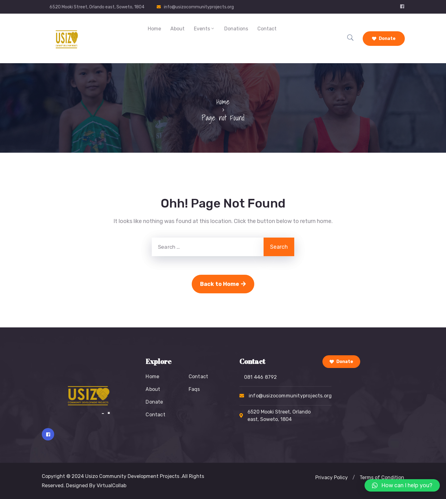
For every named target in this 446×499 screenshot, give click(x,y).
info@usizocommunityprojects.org (199, 7)
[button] (353, 477)
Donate (384, 38)
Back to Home (223, 284)
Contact (267, 29)
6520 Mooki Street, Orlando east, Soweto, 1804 (97, 7)
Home (154, 29)
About (177, 29)
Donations (236, 29)
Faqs (194, 389)
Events (204, 29)
